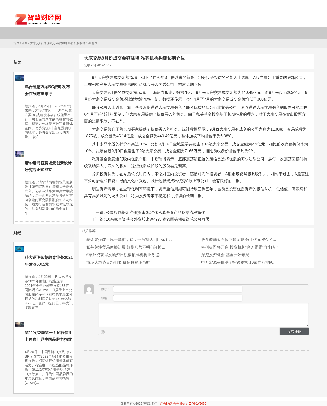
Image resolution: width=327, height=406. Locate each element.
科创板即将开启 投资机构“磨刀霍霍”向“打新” (239, 247)
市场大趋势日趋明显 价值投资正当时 (118, 262)
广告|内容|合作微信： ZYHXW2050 (183, 403)
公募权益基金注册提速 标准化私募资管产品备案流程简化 (155, 212)
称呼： (171, 289)
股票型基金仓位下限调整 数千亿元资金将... (238, 240)
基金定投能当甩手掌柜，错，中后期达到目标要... (129, 240)
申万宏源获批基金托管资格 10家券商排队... (239, 262)
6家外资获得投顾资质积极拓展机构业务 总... (125, 255)
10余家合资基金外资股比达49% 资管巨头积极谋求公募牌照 (157, 219)
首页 (16, 43)
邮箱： (171, 298)
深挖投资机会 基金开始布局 (225, 255)
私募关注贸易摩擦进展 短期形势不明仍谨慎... (125, 247)
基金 (25, 43)
